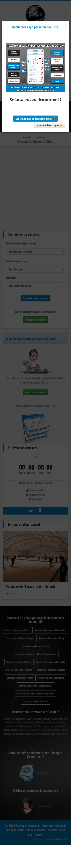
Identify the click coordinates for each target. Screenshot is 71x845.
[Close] (65, 25)
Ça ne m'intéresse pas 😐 (50, 125)
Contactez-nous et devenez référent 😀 (35, 118)
